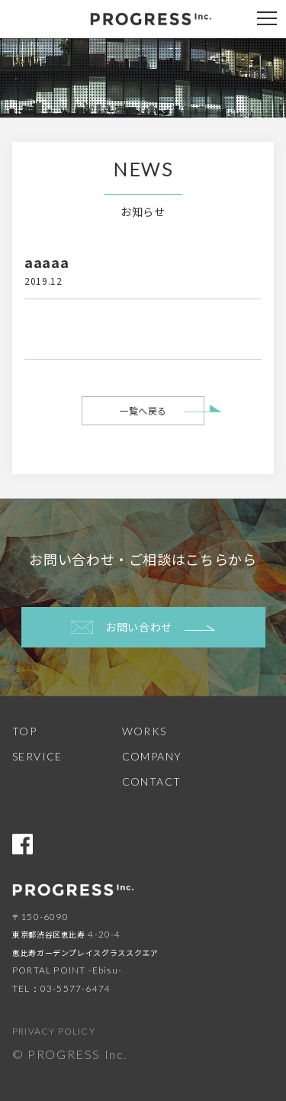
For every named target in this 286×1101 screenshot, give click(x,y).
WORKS (144, 731)
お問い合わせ (143, 626)
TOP (24, 731)
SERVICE (37, 756)
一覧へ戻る (143, 410)
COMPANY (152, 756)
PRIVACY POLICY (53, 1031)
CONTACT (152, 781)
